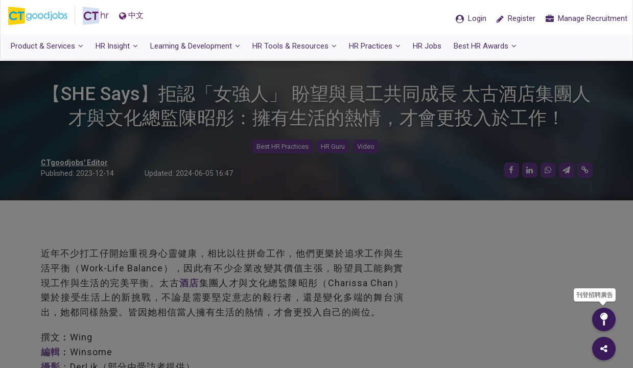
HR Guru (333, 147)
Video (365, 147)
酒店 (189, 283)
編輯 (50, 352)
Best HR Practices (282, 147)
